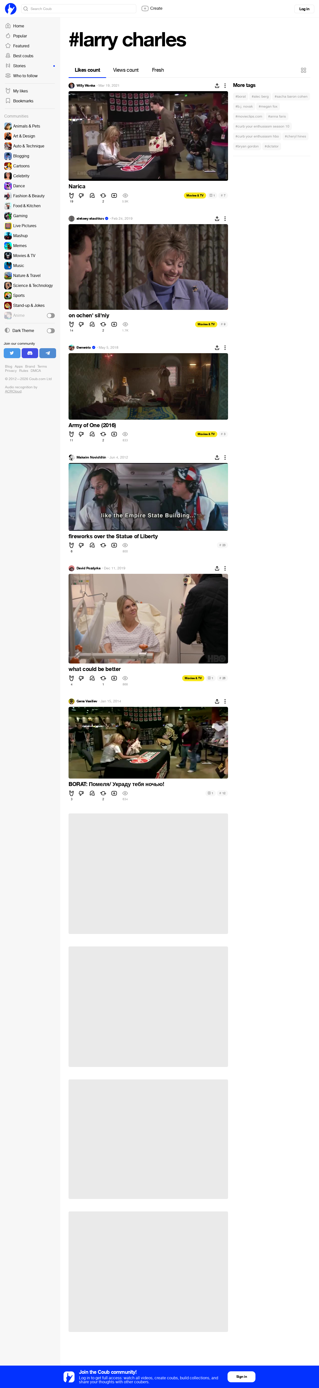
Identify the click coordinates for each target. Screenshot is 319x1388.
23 (222, 545)
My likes (16, 91)
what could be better (95, 669)
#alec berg (260, 96)
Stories (30, 66)
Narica (77, 186)
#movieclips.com (249, 116)
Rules (23, 370)
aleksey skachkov (90, 218)
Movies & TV (195, 196)
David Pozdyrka (88, 568)
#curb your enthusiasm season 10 (262, 126)
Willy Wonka (86, 85)
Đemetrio (84, 347)
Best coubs (19, 56)
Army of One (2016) (92, 425)
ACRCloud (13, 391)
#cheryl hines (295, 136)
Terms (42, 366)
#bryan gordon (247, 146)
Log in (304, 8)
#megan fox (268, 106)
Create (151, 8)
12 (222, 793)
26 (222, 678)
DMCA (36, 370)
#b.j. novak (244, 106)
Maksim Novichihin (91, 457)
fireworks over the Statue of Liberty (113, 536)
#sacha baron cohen (291, 96)
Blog (8, 366)
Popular (16, 36)
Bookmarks (19, 101)
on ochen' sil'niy (89, 315)
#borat (241, 96)
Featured (17, 46)
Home (14, 26)
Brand (30, 366)
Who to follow (21, 75)
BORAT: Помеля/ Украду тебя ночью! (116, 784)
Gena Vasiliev (87, 701)
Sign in (241, 1376)
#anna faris (277, 116)
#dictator (272, 146)
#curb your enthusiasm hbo (257, 136)
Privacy (11, 370)
